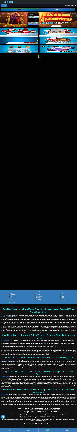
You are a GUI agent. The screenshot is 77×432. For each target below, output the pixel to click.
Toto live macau (5, 315)
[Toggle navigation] (2, 2)
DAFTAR (19, 9)
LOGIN (56, 9)
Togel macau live (5, 376)
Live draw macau (5, 340)
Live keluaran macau (6, 360)
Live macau (4, 394)
